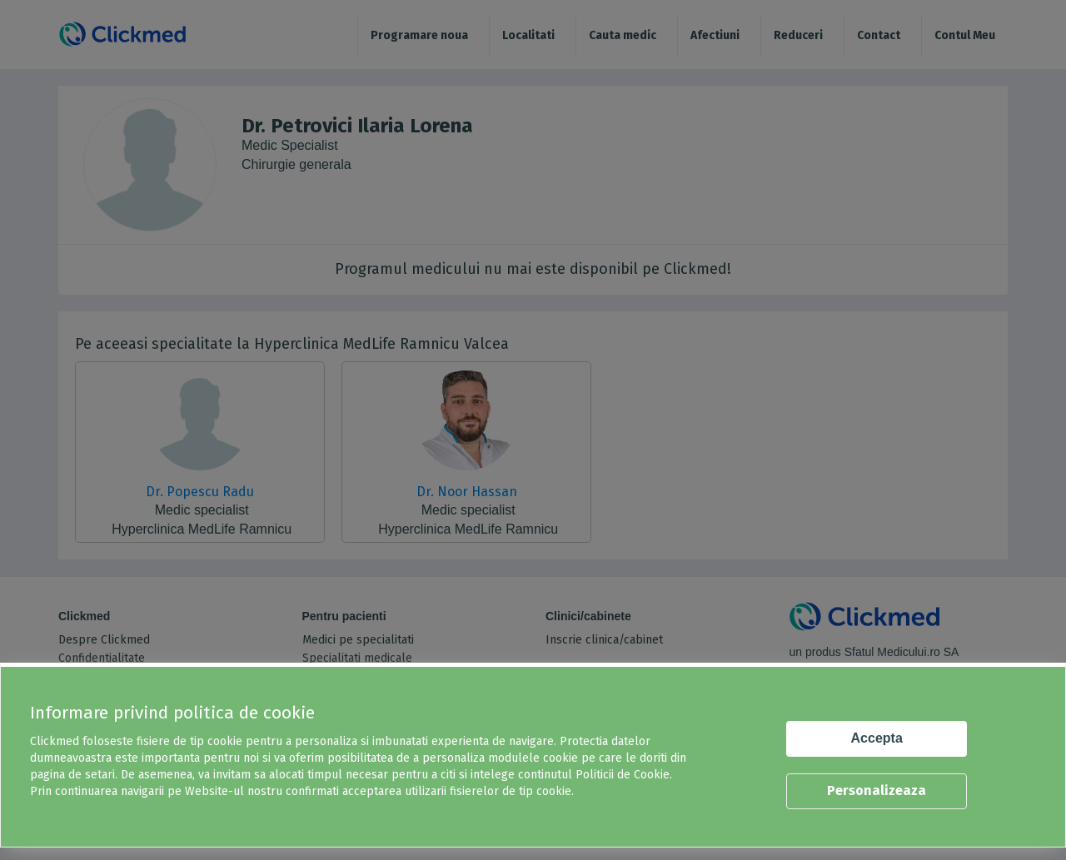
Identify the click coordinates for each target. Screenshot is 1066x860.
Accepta (877, 738)
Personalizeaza (876, 790)
